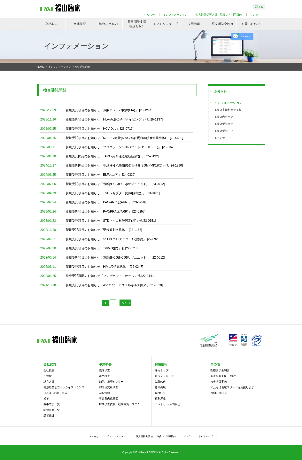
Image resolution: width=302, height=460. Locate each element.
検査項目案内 (108, 24)
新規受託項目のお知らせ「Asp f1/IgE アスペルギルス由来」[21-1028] (101, 285)
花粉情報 (104, 392)
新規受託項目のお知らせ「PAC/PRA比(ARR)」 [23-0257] (93, 211)
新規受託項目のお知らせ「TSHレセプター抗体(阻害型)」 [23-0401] (100, 193)
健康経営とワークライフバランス (63, 387)
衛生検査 (104, 376)
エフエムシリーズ (165, 24)
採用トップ (161, 370)
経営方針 (48, 381)
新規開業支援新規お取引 (137, 24)
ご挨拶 (47, 376)
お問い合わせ (250, 24)
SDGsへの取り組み (55, 392)
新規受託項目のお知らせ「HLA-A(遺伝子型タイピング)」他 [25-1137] (101, 119)
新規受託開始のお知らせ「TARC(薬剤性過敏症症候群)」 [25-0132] (99, 156)
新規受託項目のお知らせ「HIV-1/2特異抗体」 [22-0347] (91, 266)
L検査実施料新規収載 (228, 109)
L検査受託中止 (224, 130)
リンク (254, 14)
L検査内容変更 (224, 116)
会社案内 (51, 24)
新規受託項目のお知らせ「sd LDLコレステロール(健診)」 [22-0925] (100, 239)
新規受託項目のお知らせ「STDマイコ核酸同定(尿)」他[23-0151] (98, 220)
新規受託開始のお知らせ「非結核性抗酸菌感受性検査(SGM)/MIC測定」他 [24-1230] (111, 165)
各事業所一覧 (51, 404)
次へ (124, 302)
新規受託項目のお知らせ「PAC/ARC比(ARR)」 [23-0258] (93, 202)
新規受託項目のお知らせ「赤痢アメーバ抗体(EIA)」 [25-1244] (96, 110)
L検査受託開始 (224, 123)
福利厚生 (160, 398)
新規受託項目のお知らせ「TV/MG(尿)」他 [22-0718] (89, 248)
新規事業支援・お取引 (224, 376)
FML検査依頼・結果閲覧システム (119, 404)
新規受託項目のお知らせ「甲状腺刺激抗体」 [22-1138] (91, 229)
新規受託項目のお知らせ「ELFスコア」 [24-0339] (87, 174)
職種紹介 (160, 392)
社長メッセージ (164, 376)
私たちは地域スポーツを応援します (232, 387)
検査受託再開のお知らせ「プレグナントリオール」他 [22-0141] (97, 275)
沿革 (46, 398)
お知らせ (149, 14)
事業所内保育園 (108, 398)
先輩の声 (160, 381)
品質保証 (48, 415)
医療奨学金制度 (222, 24)
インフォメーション (175, 14)
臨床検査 (104, 370)
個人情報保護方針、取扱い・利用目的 (219, 14)
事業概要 (80, 24)
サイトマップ (206, 436)
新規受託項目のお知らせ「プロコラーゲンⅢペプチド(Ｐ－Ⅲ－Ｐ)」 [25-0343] (107, 147)
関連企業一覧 (51, 409)
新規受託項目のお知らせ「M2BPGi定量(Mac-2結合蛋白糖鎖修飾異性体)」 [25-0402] (111, 138)
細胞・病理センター (111, 381)
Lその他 (220, 137)
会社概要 (48, 370)
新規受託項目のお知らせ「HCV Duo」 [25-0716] (87, 128)
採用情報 (194, 24)
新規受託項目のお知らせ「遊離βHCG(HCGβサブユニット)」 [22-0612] (102, 257)
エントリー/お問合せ (167, 404)
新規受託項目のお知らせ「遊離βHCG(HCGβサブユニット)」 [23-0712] (102, 184)
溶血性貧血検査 (108, 387)
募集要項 (160, 387)
